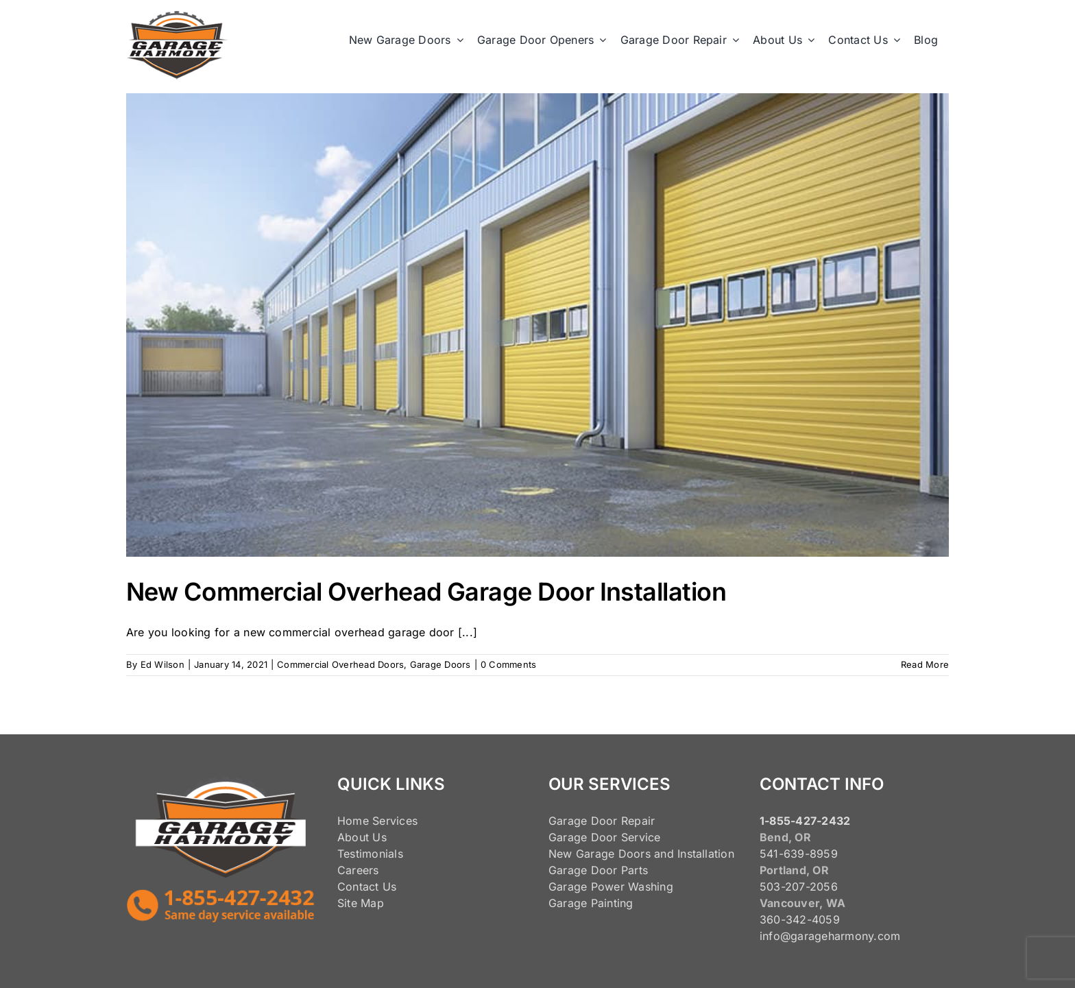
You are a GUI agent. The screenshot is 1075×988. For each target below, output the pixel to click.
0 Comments (508, 664)
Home (353, 821)
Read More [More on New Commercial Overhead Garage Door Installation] (925, 664)
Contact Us (366, 886)
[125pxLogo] (177, 16)
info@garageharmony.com (830, 936)
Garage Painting (590, 903)
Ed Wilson (162, 664)
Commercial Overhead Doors (340, 664)
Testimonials (370, 853)
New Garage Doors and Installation (641, 853)
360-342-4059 (800, 919)
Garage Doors (440, 664)
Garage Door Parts (598, 870)
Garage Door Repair (601, 821)
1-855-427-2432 (805, 821)
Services (395, 821)
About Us (362, 837)
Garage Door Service (604, 837)
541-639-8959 (799, 853)
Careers (358, 870)
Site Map (360, 903)
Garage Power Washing (610, 886)
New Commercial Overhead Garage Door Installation (426, 592)
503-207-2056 (799, 886)
